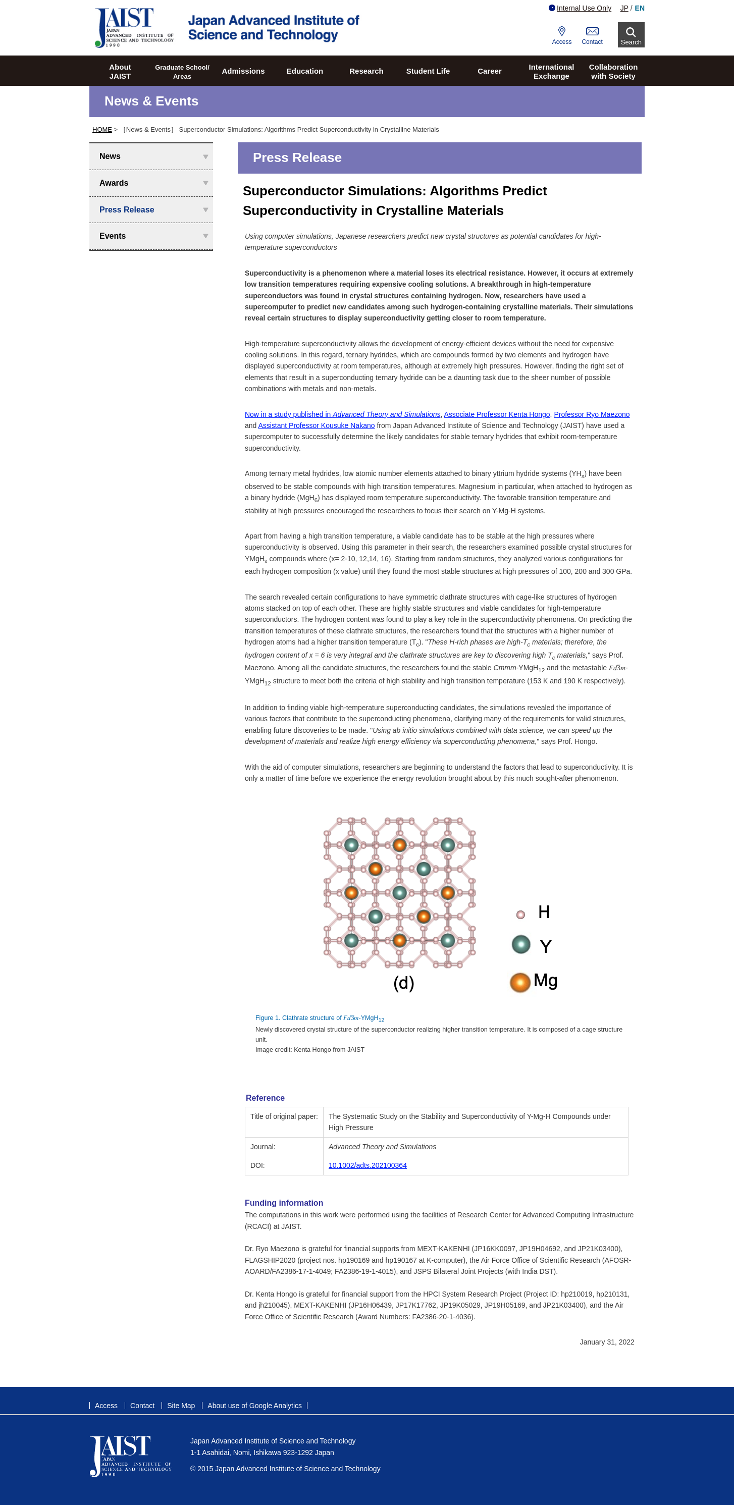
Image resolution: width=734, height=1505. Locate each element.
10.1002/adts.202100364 (368, 1165)
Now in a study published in (343, 414)
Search (631, 42)
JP (624, 8)
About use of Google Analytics (254, 1405)
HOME (102, 129)
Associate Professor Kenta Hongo (497, 414)
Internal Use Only (580, 8)
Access (562, 41)
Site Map (181, 1405)
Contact (592, 41)
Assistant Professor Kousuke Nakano (316, 425)
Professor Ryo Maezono (592, 414)
